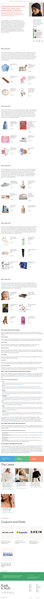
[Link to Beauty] (17, 1)
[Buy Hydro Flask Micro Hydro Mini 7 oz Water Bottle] (23, 241)
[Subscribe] (39, 575)
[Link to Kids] (27, 1)
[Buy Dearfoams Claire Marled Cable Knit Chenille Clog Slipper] (5, 184)
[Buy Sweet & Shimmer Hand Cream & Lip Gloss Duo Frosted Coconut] (23, 80)
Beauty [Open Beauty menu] (18, 1)
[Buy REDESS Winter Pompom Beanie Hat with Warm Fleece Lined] (5, 125)
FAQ (36, 588)
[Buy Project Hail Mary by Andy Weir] (5, 308)
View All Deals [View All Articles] (4, 571)
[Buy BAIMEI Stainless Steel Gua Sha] (5, 151)
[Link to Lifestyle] (31, 1)
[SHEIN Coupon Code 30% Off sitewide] (36, 535)
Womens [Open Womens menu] (21, 1)
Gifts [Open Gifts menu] (34, 1)
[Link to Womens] (21, 1)
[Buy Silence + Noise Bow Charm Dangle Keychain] (23, 184)
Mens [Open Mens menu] (24, 1)
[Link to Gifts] (34, 1)
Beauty (30, 585)
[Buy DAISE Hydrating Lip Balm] (5, 67)
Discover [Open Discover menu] (11, 1)
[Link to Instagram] (5, 593)
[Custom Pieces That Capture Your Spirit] (8, 504)
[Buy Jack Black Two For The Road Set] (23, 265)
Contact (37, 589)
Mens (30, 588)
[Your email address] (33, 575)
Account (37, 1)
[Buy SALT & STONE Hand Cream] (23, 253)
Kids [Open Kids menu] (27, 1)
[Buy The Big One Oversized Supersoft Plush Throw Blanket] (23, 197)
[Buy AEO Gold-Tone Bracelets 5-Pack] (5, 241)
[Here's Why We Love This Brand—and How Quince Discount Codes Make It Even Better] (8, 479)
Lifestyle (30, 590)
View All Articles (37, 459)
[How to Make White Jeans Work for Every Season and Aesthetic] (36, 478)
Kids (30, 589)
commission (41, 23)
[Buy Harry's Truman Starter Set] (5, 209)
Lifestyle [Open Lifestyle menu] (31, 1)
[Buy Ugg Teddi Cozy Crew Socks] (5, 320)
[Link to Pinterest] (8, 593)
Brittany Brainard (39, 37)
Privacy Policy (35, 578)
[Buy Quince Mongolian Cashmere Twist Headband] (5, 296)
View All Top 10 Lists (7, 459)
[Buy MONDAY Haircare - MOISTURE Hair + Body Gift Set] (5, 139)
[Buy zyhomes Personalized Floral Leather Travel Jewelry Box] (23, 67)
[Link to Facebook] (2, 593)
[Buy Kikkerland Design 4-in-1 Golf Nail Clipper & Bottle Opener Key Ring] (23, 92)
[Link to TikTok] (10, 593)
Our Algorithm (38, 586)
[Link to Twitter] (13, 593)
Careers (37, 590)
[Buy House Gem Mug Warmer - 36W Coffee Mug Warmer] (23, 296)
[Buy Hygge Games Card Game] (5, 265)
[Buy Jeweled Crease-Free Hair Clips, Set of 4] (23, 320)
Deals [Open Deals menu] (15, 1)
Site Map (37, 591)
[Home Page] (5, 1)
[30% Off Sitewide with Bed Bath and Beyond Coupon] (8, 557)
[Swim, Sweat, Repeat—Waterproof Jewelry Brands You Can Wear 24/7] (22, 478)
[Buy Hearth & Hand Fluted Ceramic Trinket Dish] (5, 92)
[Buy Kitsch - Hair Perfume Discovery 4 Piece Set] (5, 197)
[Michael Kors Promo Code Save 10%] (8, 535)
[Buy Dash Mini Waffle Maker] (23, 151)
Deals (30, 584)
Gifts (30, 591)
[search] (42, 1)
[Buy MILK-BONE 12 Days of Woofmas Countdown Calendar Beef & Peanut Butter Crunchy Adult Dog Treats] (23, 125)
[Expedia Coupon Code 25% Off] (22, 535)
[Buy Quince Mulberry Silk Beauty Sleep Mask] (5, 253)
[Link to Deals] (14, 1)
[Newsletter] (40, 1)
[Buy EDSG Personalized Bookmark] (5, 80)
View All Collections (22, 459)
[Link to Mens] (24, 1)
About (37, 585)
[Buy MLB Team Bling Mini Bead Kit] (23, 308)
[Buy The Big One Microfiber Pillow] (23, 139)
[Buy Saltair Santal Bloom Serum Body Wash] (23, 209)
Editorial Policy (38, 587)
